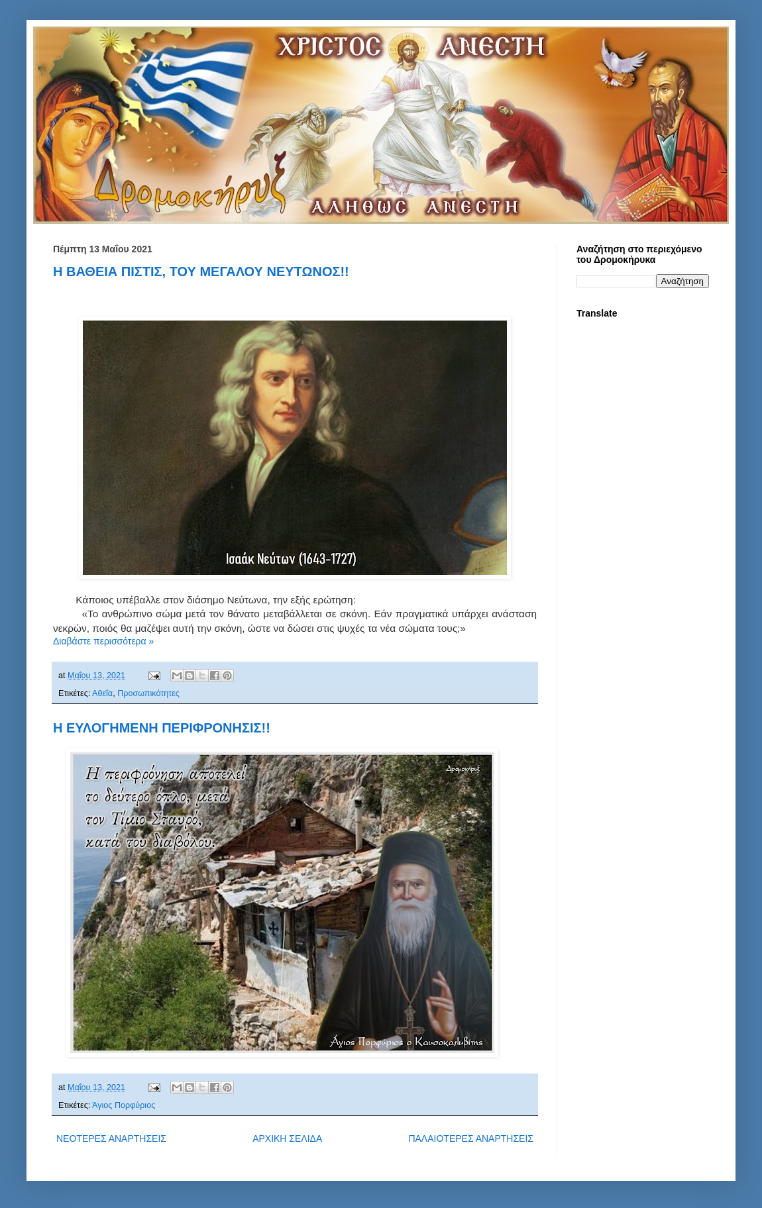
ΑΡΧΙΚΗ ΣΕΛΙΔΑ (287, 1138)
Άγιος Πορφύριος (123, 1105)
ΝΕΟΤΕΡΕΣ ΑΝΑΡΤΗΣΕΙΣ (111, 1138)
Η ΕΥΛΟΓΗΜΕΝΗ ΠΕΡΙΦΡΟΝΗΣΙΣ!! (161, 728)
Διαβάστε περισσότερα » (103, 641)
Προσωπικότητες (148, 693)
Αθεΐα (102, 693)
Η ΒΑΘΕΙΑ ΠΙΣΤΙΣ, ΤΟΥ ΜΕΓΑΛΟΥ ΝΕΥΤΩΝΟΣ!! (201, 271)
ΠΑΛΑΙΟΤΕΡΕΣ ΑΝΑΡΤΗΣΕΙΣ (470, 1138)
